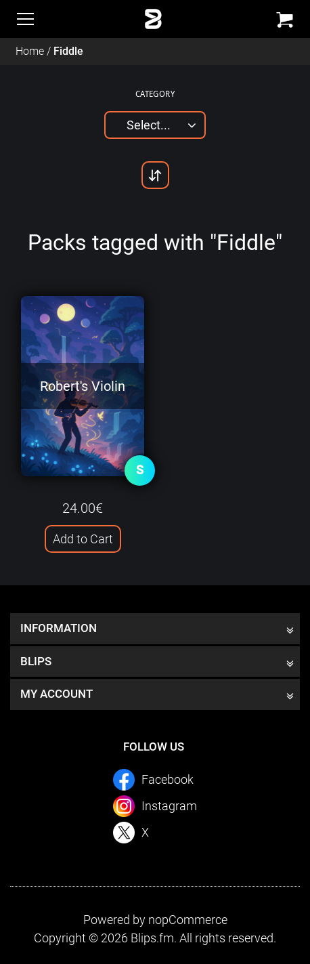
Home (30, 51)
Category (155, 93)
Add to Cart (83, 539)
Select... (149, 125)
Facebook (167, 779)
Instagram (169, 806)
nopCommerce (187, 920)
